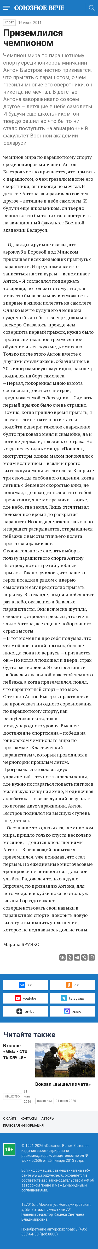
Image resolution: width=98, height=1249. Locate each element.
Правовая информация (23, 1125)
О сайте (9, 1118)
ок (72, 985)
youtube (25, 998)
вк (25, 985)
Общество (12, 1096)
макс (72, 1011)
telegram (72, 998)
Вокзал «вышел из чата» (63, 1084)
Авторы (47, 1118)
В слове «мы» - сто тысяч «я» (15, 1051)
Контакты (29, 1118)
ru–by (25, 1011)
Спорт (9, 22)
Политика (44, 1101)
